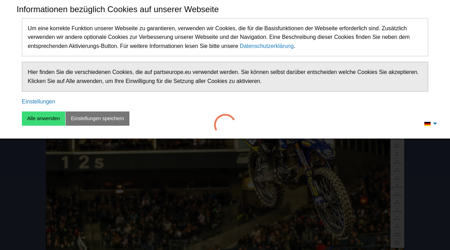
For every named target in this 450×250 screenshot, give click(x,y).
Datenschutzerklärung (267, 46)
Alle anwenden (43, 118)
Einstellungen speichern (97, 118)
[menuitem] (429, 123)
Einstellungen (38, 102)
